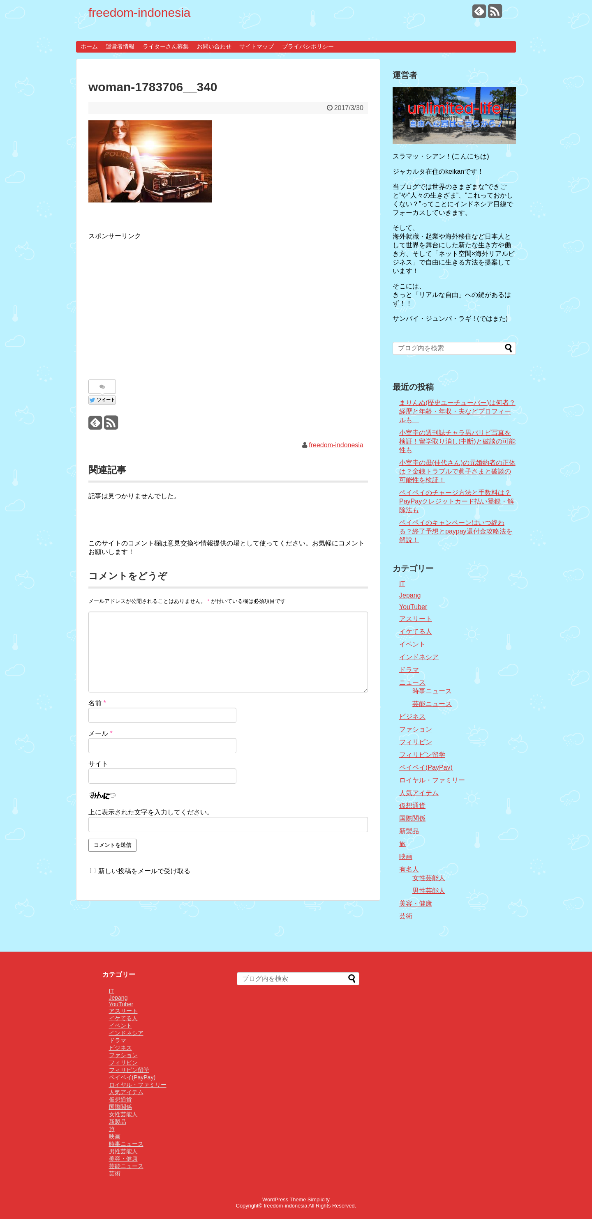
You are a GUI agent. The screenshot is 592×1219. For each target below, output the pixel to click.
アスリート (415, 618)
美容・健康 (415, 903)
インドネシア (419, 656)
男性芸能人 (428, 890)
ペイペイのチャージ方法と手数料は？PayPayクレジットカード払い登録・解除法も (456, 501)
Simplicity (319, 1199)
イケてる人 (415, 631)
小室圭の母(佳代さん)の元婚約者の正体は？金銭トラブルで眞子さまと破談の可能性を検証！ (457, 471)
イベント (412, 644)
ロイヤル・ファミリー (432, 780)
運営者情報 (120, 46)
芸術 (405, 916)
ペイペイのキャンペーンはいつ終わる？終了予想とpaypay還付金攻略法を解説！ (456, 531)
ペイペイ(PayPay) (426, 767)
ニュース (412, 682)
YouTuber (413, 606)
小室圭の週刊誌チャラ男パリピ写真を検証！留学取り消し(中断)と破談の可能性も (457, 441)
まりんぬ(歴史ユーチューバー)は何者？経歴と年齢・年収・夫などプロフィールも (457, 411)
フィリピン (415, 741)
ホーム (89, 46)
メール (100, 733)
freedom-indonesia (139, 12)
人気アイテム (419, 792)
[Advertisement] (157, 305)
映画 (405, 856)
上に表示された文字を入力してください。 (150, 812)
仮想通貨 (412, 805)
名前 (97, 702)
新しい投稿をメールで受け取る (144, 870)
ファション (415, 729)
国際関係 (412, 818)
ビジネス (412, 716)
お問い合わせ (214, 46)
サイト (98, 763)
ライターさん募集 (166, 46)
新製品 (409, 831)
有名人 (409, 869)
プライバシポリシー (308, 46)
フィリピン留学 (422, 754)
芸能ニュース (432, 703)
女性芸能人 (428, 877)
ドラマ (409, 669)
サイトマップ (256, 46)
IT (402, 583)
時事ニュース (432, 691)
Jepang (410, 595)
